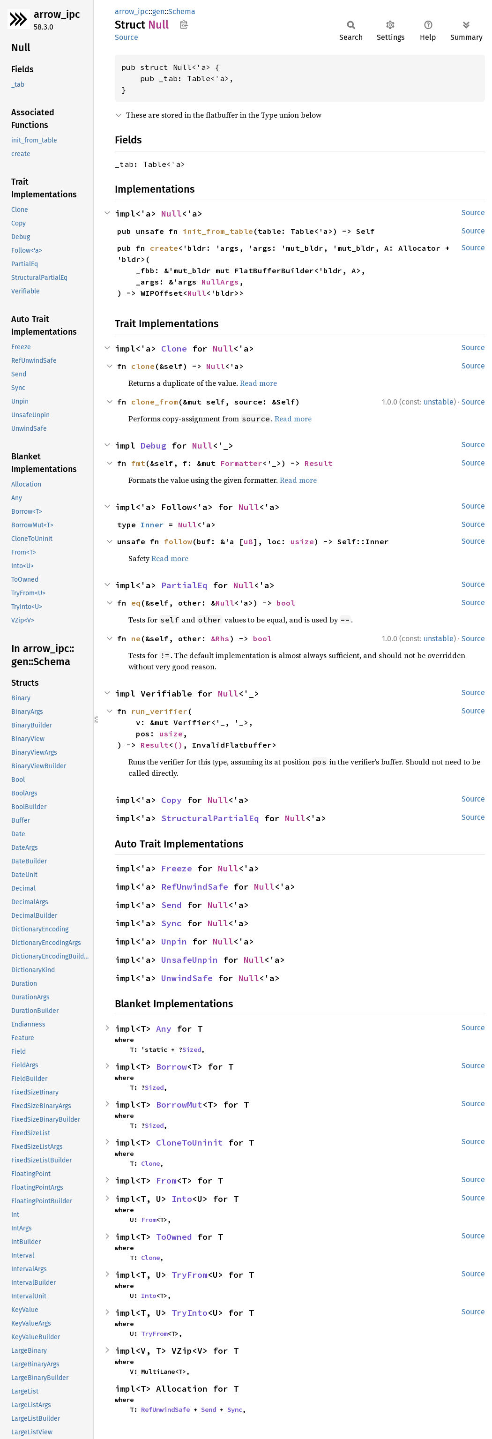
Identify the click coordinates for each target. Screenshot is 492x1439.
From (166, 1180)
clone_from (154, 401)
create (164, 248)
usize (302, 541)
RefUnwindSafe (194, 886)
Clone (174, 348)
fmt (138, 463)
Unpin (174, 941)
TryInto (189, 1312)
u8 (248, 541)
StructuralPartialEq (210, 818)
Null (171, 213)
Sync (171, 923)
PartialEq (184, 585)
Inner (152, 524)
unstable (439, 401)
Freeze (176, 868)
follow (178, 541)
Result (319, 463)
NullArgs (220, 281)
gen (158, 11)
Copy (171, 799)
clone (143, 366)
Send (171, 904)
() (178, 744)
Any (163, 1028)
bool (285, 602)
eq (136, 602)
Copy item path (184, 24)
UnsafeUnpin (189, 959)
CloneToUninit (189, 1142)
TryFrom (189, 1274)
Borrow (171, 1066)
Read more (258, 383)
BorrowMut (179, 1104)
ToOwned (174, 1236)
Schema (181, 11)
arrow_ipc (57, 14)
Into (181, 1198)
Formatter (241, 463)
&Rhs (220, 638)
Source (126, 37)
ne (136, 638)
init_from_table (218, 231)
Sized (191, 1049)
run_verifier (159, 711)
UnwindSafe (187, 978)
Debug (153, 445)
